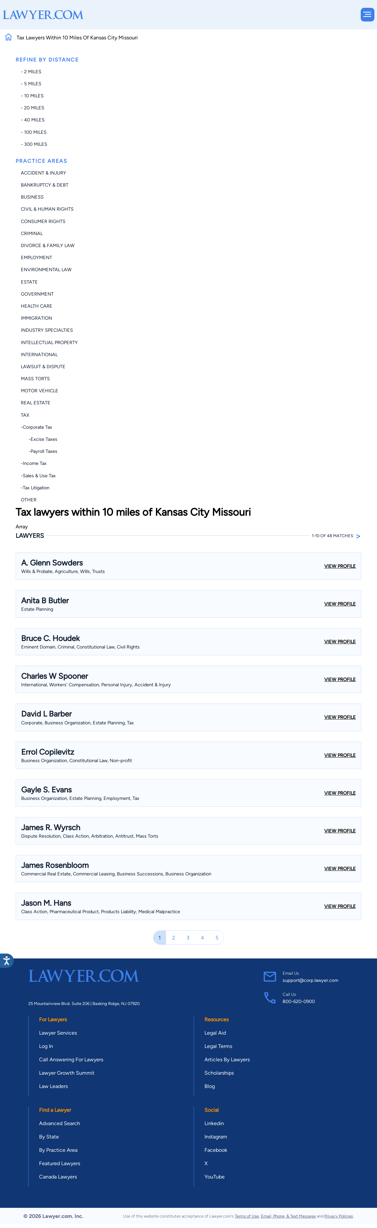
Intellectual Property (49, 342)
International (39, 354)
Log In (46, 1046)
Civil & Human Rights (47, 209)
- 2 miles (31, 72)
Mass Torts (35, 379)
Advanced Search (59, 1123)
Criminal (32, 233)
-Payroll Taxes (39, 451)
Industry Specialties (47, 330)
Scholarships (219, 1073)
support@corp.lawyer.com (310, 980)
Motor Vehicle (39, 391)
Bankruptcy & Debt (44, 185)
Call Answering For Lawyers (71, 1059)
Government (37, 294)
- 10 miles (32, 96)
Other (28, 500)
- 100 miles (34, 132)
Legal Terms (218, 1046)
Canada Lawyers (58, 1177)
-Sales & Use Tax (38, 476)
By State (49, 1137)
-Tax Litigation (35, 488)
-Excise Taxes (39, 439)
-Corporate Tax (36, 427)
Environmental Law (46, 269)
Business (32, 197)
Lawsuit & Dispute (43, 367)
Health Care (36, 306)
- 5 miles (31, 84)
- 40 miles (33, 120)
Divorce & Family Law (48, 245)
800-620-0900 (299, 1001)
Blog (209, 1086)
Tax (25, 415)
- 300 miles (34, 144)
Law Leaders (53, 1086)
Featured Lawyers (59, 1163)
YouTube (214, 1177)
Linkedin (214, 1123)
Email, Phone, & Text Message (288, 1216)
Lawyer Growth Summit (66, 1073)
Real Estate (35, 403)
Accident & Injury (43, 173)
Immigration (36, 318)
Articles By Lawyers (227, 1059)
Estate (29, 282)
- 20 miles (32, 108)
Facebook (215, 1150)
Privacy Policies (338, 1216)
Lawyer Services (58, 1033)
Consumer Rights (43, 221)
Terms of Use (247, 1216)
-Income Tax (34, 463)
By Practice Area (58, 1150)
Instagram (215, 1137)
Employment (36, 257)
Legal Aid (215, 1033)
